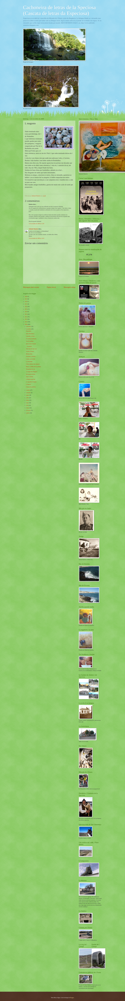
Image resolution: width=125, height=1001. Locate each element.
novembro (28, 329)
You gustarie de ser (30, 369)
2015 (26, 309)
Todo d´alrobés (29, 376)
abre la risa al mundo (31, 343)
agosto (28, 395)
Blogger (72, 997)
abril (27, 405)
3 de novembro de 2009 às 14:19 (36, 238)
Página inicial (51, 287)
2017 (26, 304)
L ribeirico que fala (30, 379)
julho (27, 397)
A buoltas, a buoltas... (31, 356)
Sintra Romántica (30, 333)
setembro (28, 392)
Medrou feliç (29, 354)
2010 (26, 321)
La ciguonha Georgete (31, 381)
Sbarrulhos (28, 331)
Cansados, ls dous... (30, 336)
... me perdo (29, 346)
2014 (26, 311)
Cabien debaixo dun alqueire (33, 364)
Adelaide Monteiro (33, 229)
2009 (26, 324)
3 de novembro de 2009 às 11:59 (36, 223)
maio (27, 402)
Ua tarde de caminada (31, 338)
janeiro (28, 413)
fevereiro (28, 410)
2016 (26, 306)
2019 (26, 299)
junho (27, 400)
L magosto (28, 384)
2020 (26, 296)
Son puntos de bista (30, 374)
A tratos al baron (30, 351)
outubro (28, 390)
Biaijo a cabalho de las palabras (33, 366)
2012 (26, 316)
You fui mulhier (30, 341)
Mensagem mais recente (31, 287)
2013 (26, 314)
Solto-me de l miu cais (31, 348)
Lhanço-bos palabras (31, 387)
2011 (26, 319)
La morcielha (29, 361)
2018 (26, 301)
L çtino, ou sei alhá (30, 359)
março (28, 407)
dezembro (28, 326)
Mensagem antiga (69, 287)
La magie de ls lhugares (31, 371)
